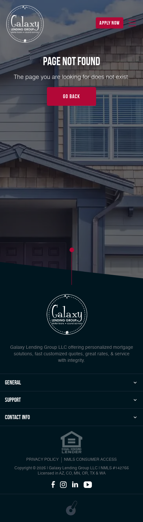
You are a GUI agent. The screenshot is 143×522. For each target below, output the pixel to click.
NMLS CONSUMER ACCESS (90, 460)
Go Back (71, 96)
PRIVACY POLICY (42, 460)
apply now (109, 23)
